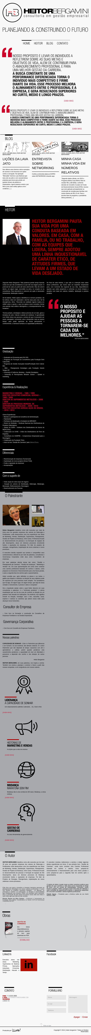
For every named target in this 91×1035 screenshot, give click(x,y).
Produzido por (7, 1030)
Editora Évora (34, 442)
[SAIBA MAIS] (7, 712)
